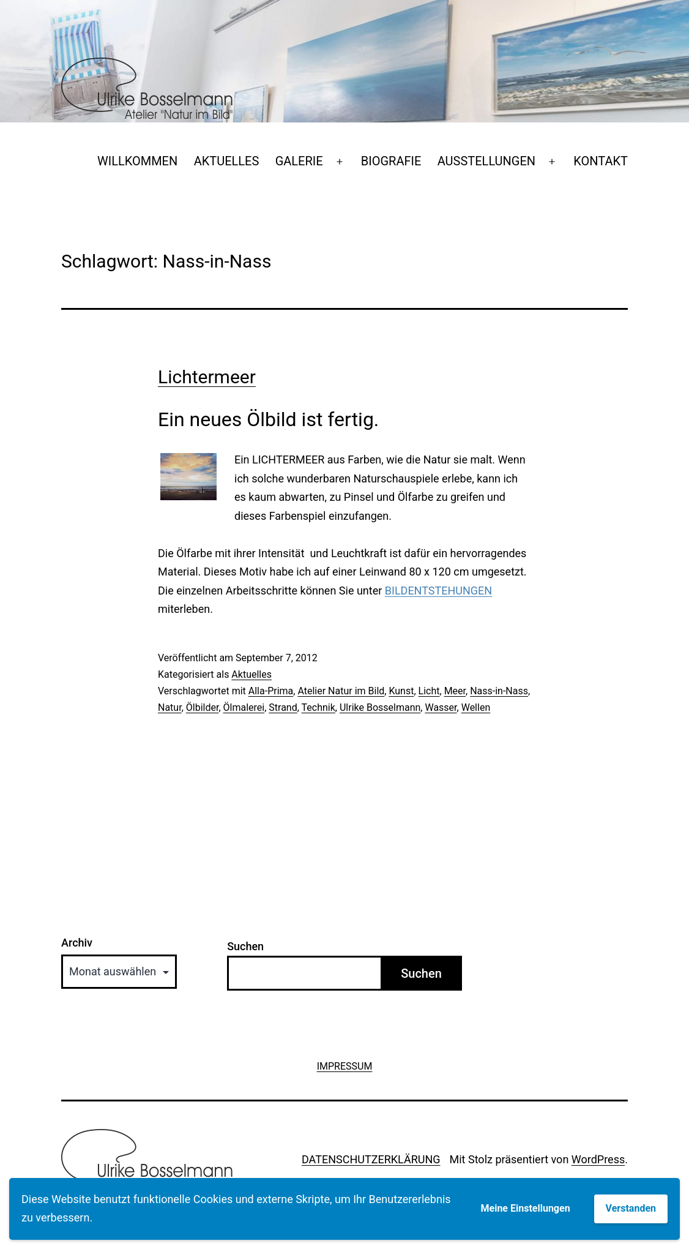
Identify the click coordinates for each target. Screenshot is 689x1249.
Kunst (401, 691)
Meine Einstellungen (525, 1208)
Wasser (440, 707)
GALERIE (299, 161)
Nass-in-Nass (499, 691)
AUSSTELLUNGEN (486, 161)
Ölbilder (202, 707)
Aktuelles (251, 674)
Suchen (245, 946)
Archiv (76, 942)
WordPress (598, 1159)
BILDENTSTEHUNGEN (438, 590)
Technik (318, 707)
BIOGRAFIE (391, 161)
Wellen (476, 707)
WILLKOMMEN (137, 161)
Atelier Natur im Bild (340, 691)
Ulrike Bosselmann (380, 707)
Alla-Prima (270, 691)
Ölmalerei (244, 707)
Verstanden (631, 1208)
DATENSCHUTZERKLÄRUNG (371, 1159)
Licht (429, 691)
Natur (170, 707)
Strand (283, 707)
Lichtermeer (207, 377)
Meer (455, 691)
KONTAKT (600, 161)
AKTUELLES (226, 161)
